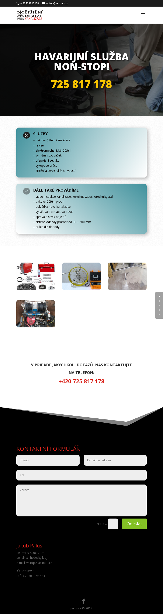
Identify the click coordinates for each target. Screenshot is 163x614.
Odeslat (134, 524)
